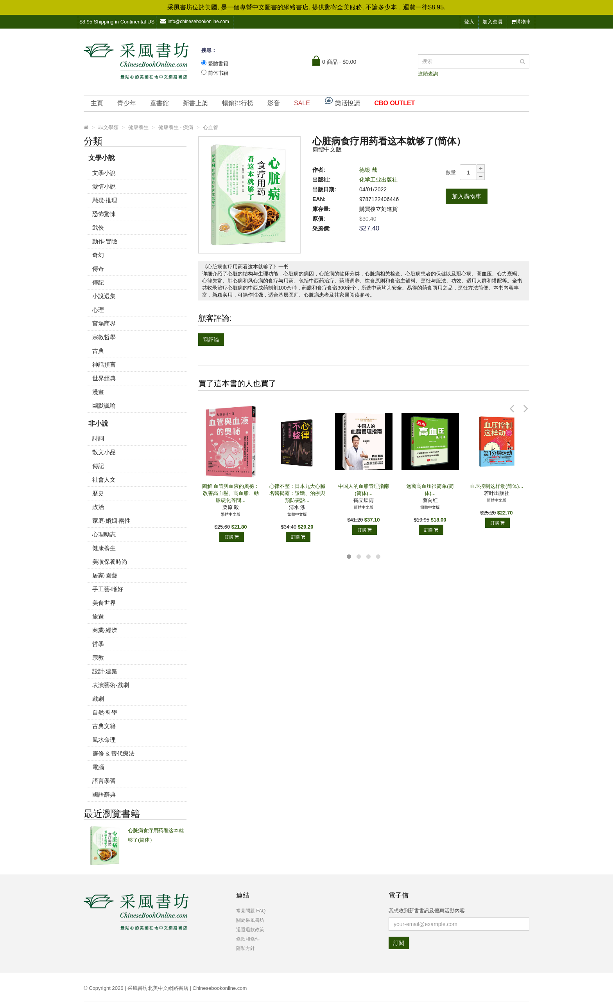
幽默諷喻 (104, 405)
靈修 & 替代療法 (113, 753)
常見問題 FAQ (250, 911)
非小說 (98, 423)
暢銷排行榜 (237, 103)
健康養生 (104, 548)
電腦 (98, 767)
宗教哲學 (104, 337)
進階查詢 (428, 74)
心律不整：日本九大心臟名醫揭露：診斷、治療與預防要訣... (297, 493)
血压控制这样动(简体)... (496, 486)
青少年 (126, 103)
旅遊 (98, 616)
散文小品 (104, 452)
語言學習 (104, 780)
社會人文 (104, 479)
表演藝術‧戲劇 (110, 685)
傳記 (98, 282)
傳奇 (98, 268)
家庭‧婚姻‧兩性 (111, 520)
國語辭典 (104, 794)
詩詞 (98, 438)
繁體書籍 (218, 64)
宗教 (98, 657)
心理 (98, 309)
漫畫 (98, 392)
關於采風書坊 (250, 920)
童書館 (159, 103)
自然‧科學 (104, 712)
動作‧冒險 (104, 241)
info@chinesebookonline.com (194, 21)
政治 (98, 507)
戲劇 (98, 698)
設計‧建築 (104, 671)
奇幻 (98, 255)
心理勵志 (104, 534)
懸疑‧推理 (104, 200)
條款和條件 (248, 939)
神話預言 (104, 364)
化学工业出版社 (378, 179)
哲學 (98, 643)
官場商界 (104, 323)
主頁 (97, 103)
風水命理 (104, 739)
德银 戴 (368, 170)
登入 (469, 22)
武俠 (98, 227)
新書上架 (195, 103)
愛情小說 (104, 186)
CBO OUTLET (394, 103)
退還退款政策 (250, 929)
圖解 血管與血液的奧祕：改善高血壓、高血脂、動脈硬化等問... (231, 493)
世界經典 (104, 378)
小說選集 (104, 296)
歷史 (98, 493)
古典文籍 (104, 726)
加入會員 (492, 22)
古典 (98, 350)
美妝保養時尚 (109, 561)
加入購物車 (466, 196)
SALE (302, 103)
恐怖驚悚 (104, 213)
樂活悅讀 (342, 101)
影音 (273, 103)
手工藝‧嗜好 (107, 589)
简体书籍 (218, 73)
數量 (451, 172)
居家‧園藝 (104, 575)
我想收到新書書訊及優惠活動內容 (427, 911)
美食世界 (104, 602)
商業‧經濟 (104, 630)
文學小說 (101, 158)
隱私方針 (245, 948)
